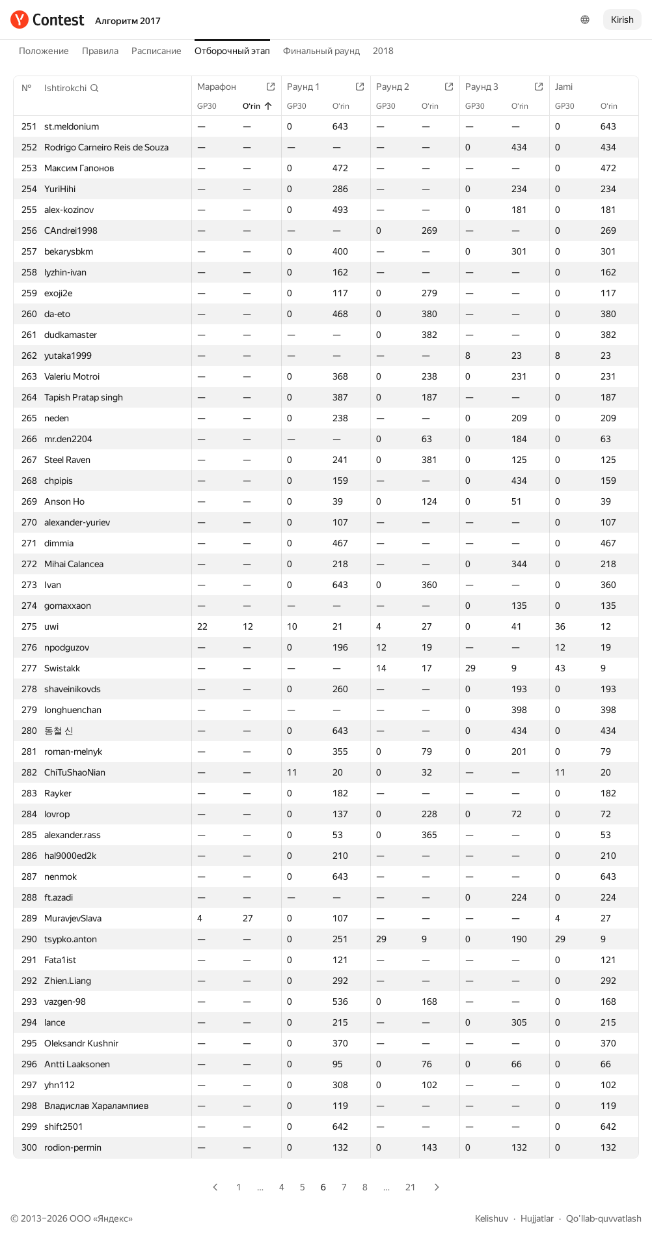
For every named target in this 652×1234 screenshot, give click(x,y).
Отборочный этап (232, 51)
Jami (570, 86)
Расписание (156, 51)
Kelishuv (491, 1218)
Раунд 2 (399, 86)
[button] (72, 88)
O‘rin (258, 106)
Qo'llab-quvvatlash (604, 1218)
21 (410, 1187)
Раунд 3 (488, 86)
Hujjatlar (537, 1218)
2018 (383, 51)
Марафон (223, 86)
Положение (44, 51)
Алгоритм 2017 (128, 21)
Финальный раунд (321, 51)
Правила (100, 51)
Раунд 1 (310, 86)
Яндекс (113, 1218)
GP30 (213, 106)
